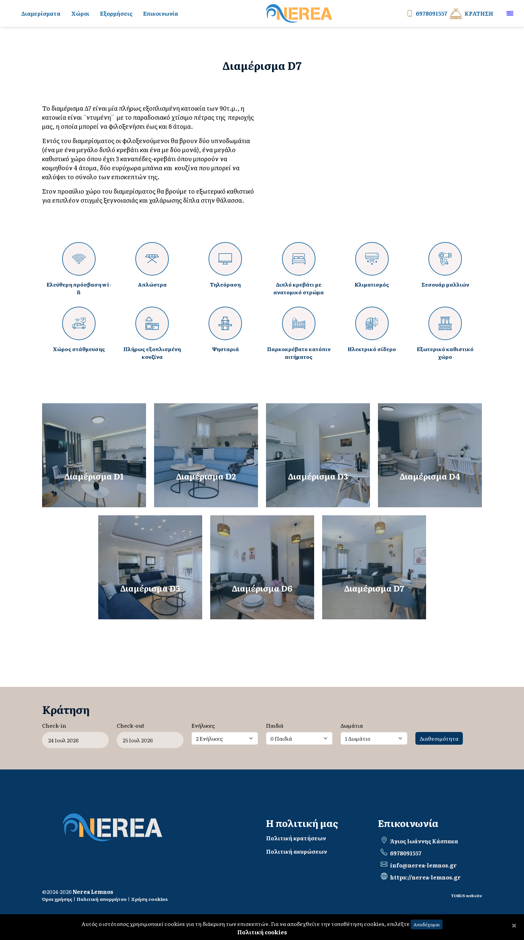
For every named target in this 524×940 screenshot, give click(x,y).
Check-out (130, 725)
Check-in (54, 725)
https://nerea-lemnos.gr (425, 877)
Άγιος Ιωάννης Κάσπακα (424, 841)
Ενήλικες (203, 725)
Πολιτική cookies (262, 932)
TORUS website (466, 896)
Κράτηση (471, 13)
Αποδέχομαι (426, 924)
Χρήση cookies (149, 899)
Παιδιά (274, 725)
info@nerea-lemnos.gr (423, 865)
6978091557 (425, 13)
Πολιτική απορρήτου (102, 899)
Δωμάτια (352, 725)
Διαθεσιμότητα (439, 738)
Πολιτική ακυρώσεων (296, 851)
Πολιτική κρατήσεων (296, 838)
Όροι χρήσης (57, 899)
